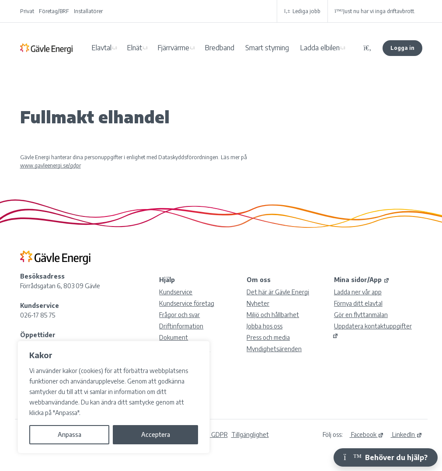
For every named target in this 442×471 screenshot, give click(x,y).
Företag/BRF (54, 11)
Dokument (173, 337)
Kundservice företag (186, 303)
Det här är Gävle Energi (278, 292)
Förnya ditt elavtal (358, 303)
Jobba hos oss (264, 326)
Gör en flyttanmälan (361, 314)
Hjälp (167, 279)
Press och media (268, 337)
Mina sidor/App (362, 279)
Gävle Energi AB (46, 48)
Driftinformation (181, 326)
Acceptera (155, 434)
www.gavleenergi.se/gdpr (50, 165)
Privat (27, 11)
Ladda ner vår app (358, 292)
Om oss (259, 279)
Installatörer (88, 11)
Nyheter (258, 303)
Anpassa (69, 434)
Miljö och (273, 314)
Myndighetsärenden (274, 348)
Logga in (402, 48)
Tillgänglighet (250, 434)
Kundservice (175, 292)
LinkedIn (406, 434)
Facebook (367, 434)
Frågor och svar (179, 314)
